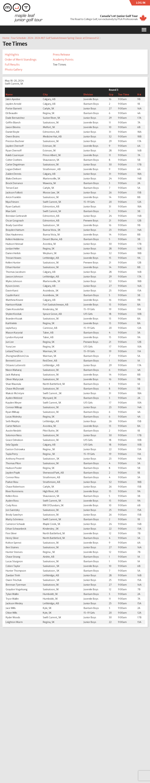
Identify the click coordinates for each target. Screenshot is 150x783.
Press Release (61, 54)
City (45, 94)
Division (88, 94)
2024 (30, 38)
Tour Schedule (18, 38)
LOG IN (143, 3)
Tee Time (123, 94)
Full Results (12, 64)
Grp (111, 94)
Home (5, 38)
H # (139, 94)
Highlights (12, 54)
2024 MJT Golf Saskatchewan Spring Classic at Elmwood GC (67, 38)
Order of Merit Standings (20, 59)
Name (9, 94)
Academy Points (63, 59)
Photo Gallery (13, 69)
